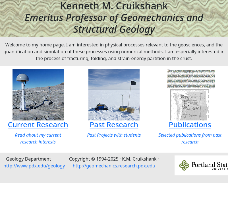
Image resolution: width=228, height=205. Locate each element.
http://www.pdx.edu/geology (34, 166)
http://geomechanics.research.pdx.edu (114, 166)
